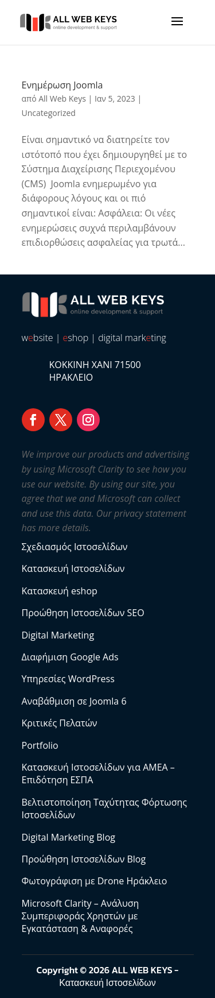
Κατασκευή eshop (59, 591)
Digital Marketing (58, 635)
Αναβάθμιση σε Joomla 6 (74, 701)
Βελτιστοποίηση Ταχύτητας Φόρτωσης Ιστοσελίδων (104, 808)
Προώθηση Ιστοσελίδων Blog (84, 859)
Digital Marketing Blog (68, 837)
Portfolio (40, 745)
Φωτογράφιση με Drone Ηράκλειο (94, 881)
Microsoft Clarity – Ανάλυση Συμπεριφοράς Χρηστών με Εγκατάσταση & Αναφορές (80, 916)
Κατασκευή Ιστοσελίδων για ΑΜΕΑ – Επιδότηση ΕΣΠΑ (98, 773)
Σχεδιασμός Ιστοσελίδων (75, 546)
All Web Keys (62, 98)
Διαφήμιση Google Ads (70, 657)
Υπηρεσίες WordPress (68, 678)
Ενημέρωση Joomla (62, 85)
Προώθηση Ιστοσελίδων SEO (83, 612)
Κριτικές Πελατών (59, 723)
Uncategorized (49, 112)
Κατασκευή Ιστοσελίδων (73, 568)
